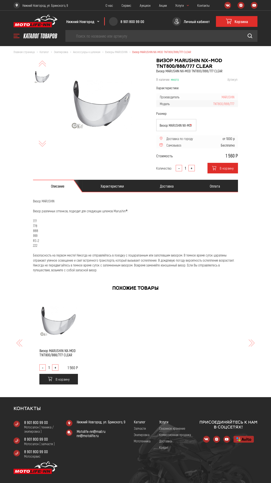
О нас (109, 5)
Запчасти (140, 428)
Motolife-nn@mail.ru (91, 431)
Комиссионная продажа (175, 434)
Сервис (126, 5)
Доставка (165, 441)
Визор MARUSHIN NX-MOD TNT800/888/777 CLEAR (57, 353)
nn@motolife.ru (88, 436)
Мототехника (142, 441)
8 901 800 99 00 (36, 422)
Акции (163, 5)
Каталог (139, 422)
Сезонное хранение (172, 428)
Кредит (163, 447)
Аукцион (145, 5)
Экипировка (141, 434)
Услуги (179, 5)
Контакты (203, 5)
